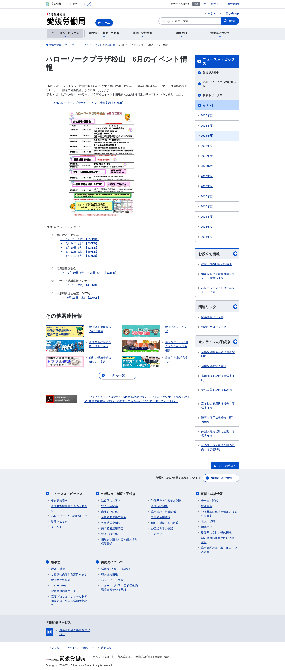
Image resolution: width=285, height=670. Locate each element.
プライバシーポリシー (80, 647)
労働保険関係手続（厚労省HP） (218, 354)
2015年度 (207, 216)
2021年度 (207, 155)
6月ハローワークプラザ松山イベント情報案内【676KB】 (89, 102)
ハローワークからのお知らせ (219, 84)
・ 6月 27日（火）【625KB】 (79, 255)
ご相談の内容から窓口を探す (69, 573)
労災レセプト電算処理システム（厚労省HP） (218, 276)
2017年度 (207, 196)
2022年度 (207, 145)
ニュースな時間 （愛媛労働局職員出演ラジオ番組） (119, 587)
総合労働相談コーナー (65, 590)
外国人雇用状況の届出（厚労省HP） (218, 433)
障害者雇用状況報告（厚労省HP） (218, 419)
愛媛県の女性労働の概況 (216, 532)
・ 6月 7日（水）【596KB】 (79, 239)
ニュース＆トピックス (219, 61)
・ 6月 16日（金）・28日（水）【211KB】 (90, 272)
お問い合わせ (231, 13)
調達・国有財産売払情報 (216, 264)
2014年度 (207, 226)
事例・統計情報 (212, 493)
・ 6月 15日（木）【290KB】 (81, 297)
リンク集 (54, 647)
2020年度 (207, 166)
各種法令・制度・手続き (118, 493)
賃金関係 (206, 505)
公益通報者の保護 (162, 528)
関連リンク (218, 307)
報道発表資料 (211, 72)
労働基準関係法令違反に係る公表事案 (219, 513)
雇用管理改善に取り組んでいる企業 (219, 549)
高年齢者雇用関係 (112, 528)
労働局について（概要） (116, 568)
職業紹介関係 (109, 511)
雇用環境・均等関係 (163, 511)
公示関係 (156, 533)
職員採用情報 (109, 573)
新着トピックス (212, 95)
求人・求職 (208, 521)
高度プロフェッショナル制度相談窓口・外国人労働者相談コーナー (69, 600)
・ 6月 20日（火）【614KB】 (79, 247)
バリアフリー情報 (112, 579)
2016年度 (207, 206)
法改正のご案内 (111, 500)
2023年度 (207, 135)
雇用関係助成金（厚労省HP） (217, 378)
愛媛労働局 (58, 568)
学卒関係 (206, 526)
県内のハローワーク (213, 327)
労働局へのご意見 (221, 478)
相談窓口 (57, 561)
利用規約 (106, 647)
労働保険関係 (159, 505)
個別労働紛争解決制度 (165, 522)
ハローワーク (59, 584)
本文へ (212, 13)
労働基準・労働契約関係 (166, 500)
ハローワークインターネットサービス (218, 290)
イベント (208, 105)
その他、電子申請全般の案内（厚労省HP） (218, 447)
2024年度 (207, 125)
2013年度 (207, 236)
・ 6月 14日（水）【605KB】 (79, 243)
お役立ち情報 (218, 253)
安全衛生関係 (109, 505)
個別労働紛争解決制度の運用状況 (219, 539)
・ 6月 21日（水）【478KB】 (79, 285)
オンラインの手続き (218, 342)
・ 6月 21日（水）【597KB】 (79, 251)
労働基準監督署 (60, 579)
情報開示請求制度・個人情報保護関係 (119, 541)
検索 (232, 21)
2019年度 (207, 176)
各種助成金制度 (111, 522)
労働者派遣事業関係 (113, 516)
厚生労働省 (233, 4)
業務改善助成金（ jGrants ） (217, 391)
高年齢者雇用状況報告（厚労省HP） (218, 405)
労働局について (112, 561)
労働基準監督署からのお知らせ (69, 508)
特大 (213, 4)
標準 (196, 4)
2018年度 (207, 186)
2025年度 (207, 115)
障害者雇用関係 (160, 516)
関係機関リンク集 (212, 317)
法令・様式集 (109, 533)
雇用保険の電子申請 (213, 366)
